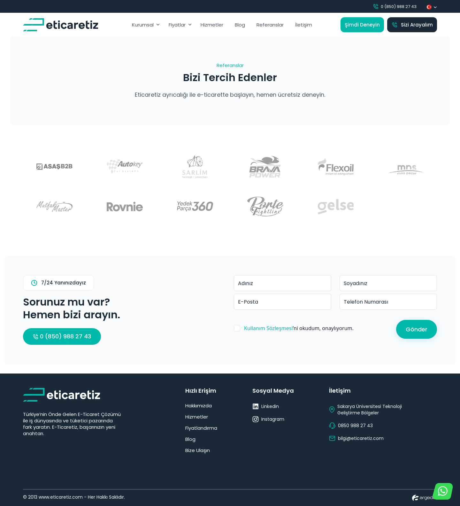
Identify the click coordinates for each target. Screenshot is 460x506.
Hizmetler (212, 24)
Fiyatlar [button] (177, 24)
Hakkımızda (198, 405)
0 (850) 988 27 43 (394, 6)
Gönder (416, 329)
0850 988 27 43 (351, 425)
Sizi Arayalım (412, 24)
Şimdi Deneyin (362, 24)
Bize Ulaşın (197, 450)
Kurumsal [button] (143, 24)
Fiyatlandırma (201, 428)
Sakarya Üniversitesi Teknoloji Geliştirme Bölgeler (365, 409)
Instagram (268, 419)
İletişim (303, 24)
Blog (240, 24)
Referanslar (270, 24)
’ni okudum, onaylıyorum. (299, 328)
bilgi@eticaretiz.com (356, 438)
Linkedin (265, 406)
